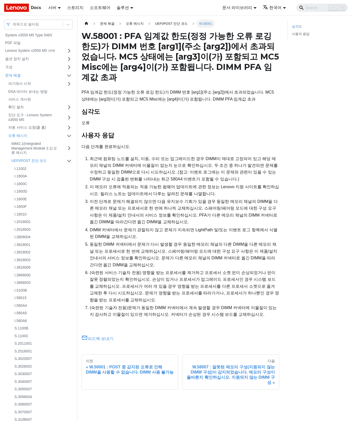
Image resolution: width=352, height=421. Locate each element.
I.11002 (20, 169)
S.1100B (21, 328)
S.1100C (21, 336)
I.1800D (20, 191)
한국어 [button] (272, 7)
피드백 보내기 (97, 338)
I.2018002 (22, 222)
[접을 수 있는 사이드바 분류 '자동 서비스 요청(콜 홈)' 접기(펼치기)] (69, 127)
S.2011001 (23, 343)
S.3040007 (23, 381)
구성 (8, 67)
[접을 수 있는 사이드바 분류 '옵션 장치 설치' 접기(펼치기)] (69, 59)
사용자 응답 (301, 34)
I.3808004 (22, 237)
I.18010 (20, 214)
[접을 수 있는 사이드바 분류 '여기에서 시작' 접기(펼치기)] (69, 84)
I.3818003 (22, 260)
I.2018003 (22, 229)
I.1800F (20, 206)
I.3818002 (22, 252)
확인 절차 (16, 107)
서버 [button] (52, 7)
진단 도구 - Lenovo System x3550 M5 (30, 117)
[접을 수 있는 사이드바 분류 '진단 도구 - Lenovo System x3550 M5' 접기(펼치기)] (69, 117)
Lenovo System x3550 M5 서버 (30, 50)
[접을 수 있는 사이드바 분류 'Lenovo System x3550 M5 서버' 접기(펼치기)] (69, 51)
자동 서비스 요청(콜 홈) (27, 127)
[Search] (322, 8)
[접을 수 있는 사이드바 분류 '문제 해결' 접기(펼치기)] (69, 75)
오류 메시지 (17, 136)
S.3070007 (23, 412)
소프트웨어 (100, 7)
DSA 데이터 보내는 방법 (27, 91)
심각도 (297, 26)
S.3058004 (23, 397)
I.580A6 (20, 321)
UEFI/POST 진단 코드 (29, 161)
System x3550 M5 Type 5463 (28, 35)
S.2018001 (23, 351)
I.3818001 (22, 245)
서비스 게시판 (19, 99)
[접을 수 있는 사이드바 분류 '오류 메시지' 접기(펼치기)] (69, 136)
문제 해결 (13, 75)
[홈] (86, 24)
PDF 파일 (13, 43)
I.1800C (20, 184)
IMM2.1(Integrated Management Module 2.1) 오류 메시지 (34, 148)
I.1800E (20, 199)
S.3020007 (23, 359)
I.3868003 (22, 282)
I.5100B (20, 290)
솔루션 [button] (123, 7)
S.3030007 (23, 374)
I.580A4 (20, 305)
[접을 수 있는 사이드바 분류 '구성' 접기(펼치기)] (69, 67)
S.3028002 (23, 366)
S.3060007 (23, 404)
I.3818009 (22, 267)
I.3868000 (22, 275)
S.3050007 (23, 389)
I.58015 (20, 298)
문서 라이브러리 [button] (237, 7)
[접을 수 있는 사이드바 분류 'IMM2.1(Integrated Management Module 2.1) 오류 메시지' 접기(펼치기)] (69, 148)
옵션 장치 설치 (17, 59)
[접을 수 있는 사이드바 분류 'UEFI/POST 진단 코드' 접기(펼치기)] (69, 161)
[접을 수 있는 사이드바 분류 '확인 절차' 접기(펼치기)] (69, 107)
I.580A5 (20, 313)
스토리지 (75, 7)
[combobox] (13, 24)
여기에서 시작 (19, 83)
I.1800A (20, 176)
